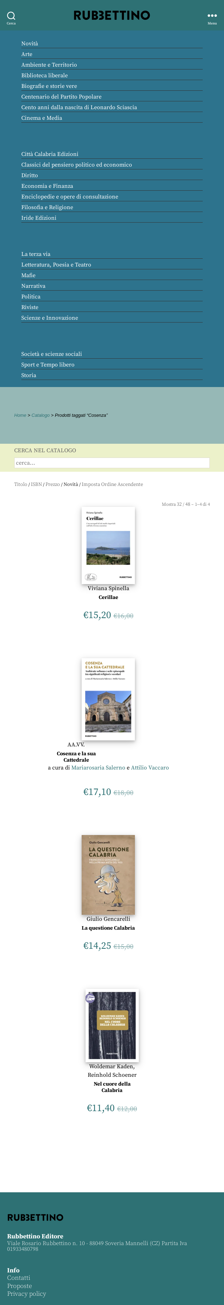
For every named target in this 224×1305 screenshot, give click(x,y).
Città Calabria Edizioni (49, 154)
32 (179, 504)
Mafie (28, 275)
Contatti (18, 1278)
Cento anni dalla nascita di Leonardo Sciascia (79, 107)
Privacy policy (26, 1294)
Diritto (29, 175)
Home (20, 415)
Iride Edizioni (38, 218)
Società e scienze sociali (51, 354)
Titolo (20, 484)
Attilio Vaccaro (150, 767)
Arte (26, 54)
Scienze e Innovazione (49, 317)
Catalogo (41, 415)
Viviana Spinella (108, 588)
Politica (30, 296)
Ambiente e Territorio (49, 64)
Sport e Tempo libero (48, 364)
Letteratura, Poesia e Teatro (56, 264)
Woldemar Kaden (111, 1066)
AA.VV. (76, 744)
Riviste (29, 307)
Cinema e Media (41, 118)
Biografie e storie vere (49, 86)
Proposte (19, 1286)
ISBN (36, 484)
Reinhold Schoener (112, 1075)
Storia (28, 375)
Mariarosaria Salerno (98, 767)
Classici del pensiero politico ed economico (76, 164)
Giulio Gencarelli (108, 919)
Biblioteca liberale (44, 75)
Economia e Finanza (47, 186)
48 (187, 504)
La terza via (35, 254)
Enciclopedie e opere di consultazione (69, 196)
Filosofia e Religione (47, 207)
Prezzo (52, 484)
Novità (29, 43)
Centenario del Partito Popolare (61, 96)
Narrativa (33, 286)
